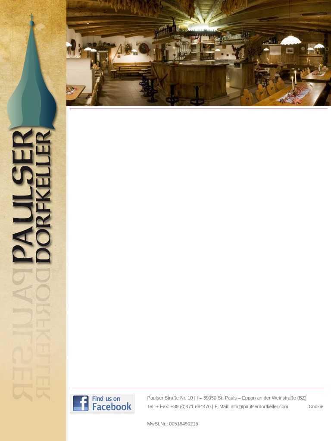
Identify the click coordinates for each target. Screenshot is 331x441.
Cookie (316, 406)
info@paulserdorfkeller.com (259, 406)
